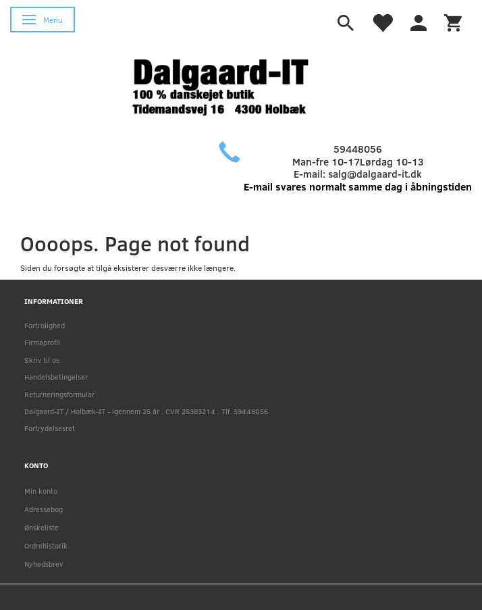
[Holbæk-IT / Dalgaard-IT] (231, 85)
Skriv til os (41, 360)
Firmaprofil (42, 342)
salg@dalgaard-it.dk (375, 173)
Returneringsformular (59, 394)
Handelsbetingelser (56, 377)
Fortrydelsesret (49, 428)
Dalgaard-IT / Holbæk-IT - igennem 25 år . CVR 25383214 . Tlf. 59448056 (146, 411)
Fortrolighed (44, 325)
